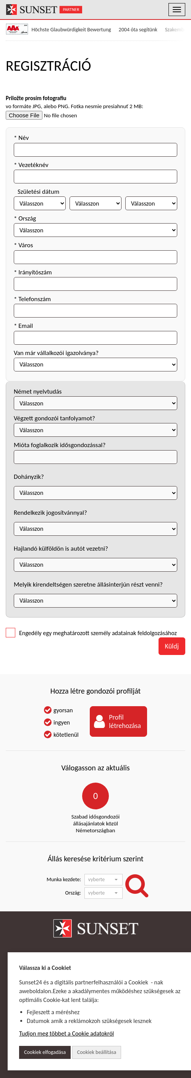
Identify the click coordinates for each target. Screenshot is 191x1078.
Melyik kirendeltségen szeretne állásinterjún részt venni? (88, 584)
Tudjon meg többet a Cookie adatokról (66, 1033)
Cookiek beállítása (96, 1052)
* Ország (25, 218)
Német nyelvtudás (38, 391)
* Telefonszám (32, 299)
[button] (103, 879)
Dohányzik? (29, 477)
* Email (23, 326)
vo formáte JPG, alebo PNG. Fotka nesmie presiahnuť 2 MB (74, 106)
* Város (23, 245)
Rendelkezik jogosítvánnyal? (50, 513)
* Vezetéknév (31, 165)
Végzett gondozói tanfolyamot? (54, 418)
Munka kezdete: (64, 879)
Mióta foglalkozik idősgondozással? (59, 445)
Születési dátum (38, 192)
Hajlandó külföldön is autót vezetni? (61, 549)
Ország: (73, 893)
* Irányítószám (33, 272)
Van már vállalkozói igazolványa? (56, 353)
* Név (21, 138)
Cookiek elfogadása (45, 1052)
